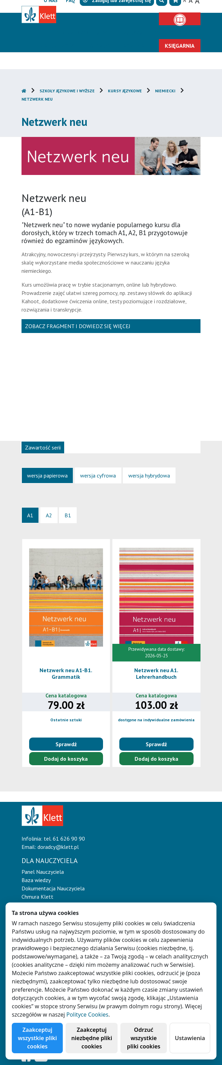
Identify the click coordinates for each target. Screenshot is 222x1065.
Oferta (180, 32)
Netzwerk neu (37, 99)
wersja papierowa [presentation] (47, 475)
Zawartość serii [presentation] (43, 447)
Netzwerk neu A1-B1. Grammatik (66, 673)
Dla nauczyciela (79, 32)
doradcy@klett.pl (58, 846)
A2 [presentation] (49, 515)
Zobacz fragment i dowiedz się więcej (77, 326)
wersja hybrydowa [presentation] (149, 475)
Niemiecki (165, 90)
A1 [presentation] (30, 515)
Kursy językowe (125, 90)
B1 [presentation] (68, 515)
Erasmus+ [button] (99, 45)
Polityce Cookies (87, 1014)
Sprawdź (66, 744)
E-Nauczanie (135, 32)
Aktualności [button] (58, 45)
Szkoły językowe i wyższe (67, 90)
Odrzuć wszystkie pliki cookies (143, 1038)
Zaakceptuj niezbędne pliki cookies (91, 1038)
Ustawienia (190, 1038)
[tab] (43, 447)
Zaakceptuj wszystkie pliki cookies (37, 1038)
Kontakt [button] (135, 45)
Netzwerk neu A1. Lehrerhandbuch (156, 673)
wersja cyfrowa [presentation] (98, 475)
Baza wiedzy (36, 880)
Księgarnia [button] (180, 45)
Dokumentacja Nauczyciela (53, 888)
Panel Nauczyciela (43, 871)
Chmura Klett (37, 896)
